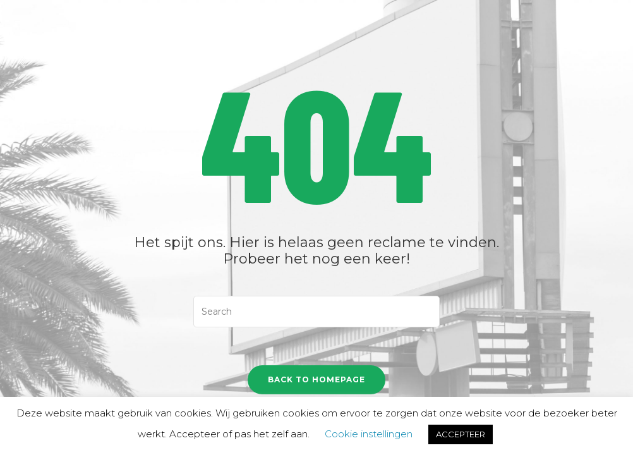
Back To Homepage (316, 379)
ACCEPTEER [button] (460, 434)
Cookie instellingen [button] (369, 434)
